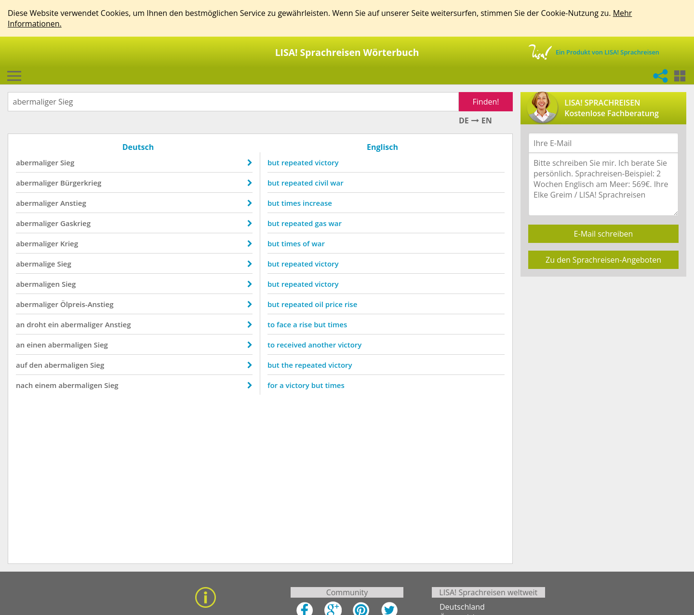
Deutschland (462, 607)
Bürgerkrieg (81, 182)
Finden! (486, 101)
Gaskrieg (75, 223)
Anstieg (73, 203)
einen (36, 344)
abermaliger (37, 162)
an (20, 324)
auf (21, 365)
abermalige (35, 263)
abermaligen (38, 284)
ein (53, 324)
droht (36, 324)
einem (45, 385)
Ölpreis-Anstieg (87, 304)
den (36, 365)
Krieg (69, 243)
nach (24, 385)
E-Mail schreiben (603, 233)
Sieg (67, 162)
